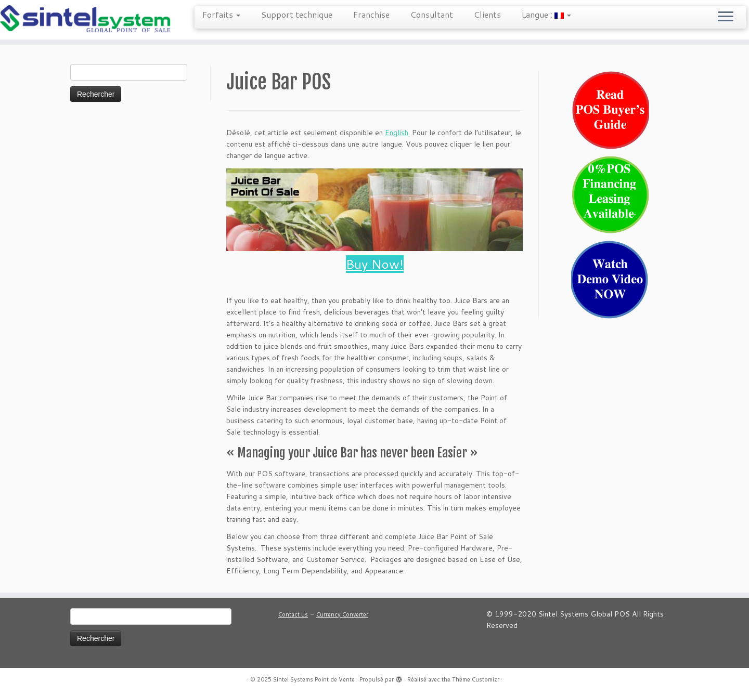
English (396, 132)
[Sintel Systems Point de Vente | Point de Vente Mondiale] (86, 19)
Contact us (293, 614)
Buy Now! (375, 264)
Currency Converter (342, 614)
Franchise (371, 14)
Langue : (546, 14)
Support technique (296, 14)
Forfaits (221, 14)
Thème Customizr (475, 679)
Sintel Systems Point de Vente (314, 679)
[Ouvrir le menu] (725, 17)
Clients (487, 14)
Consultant (431, 14)
